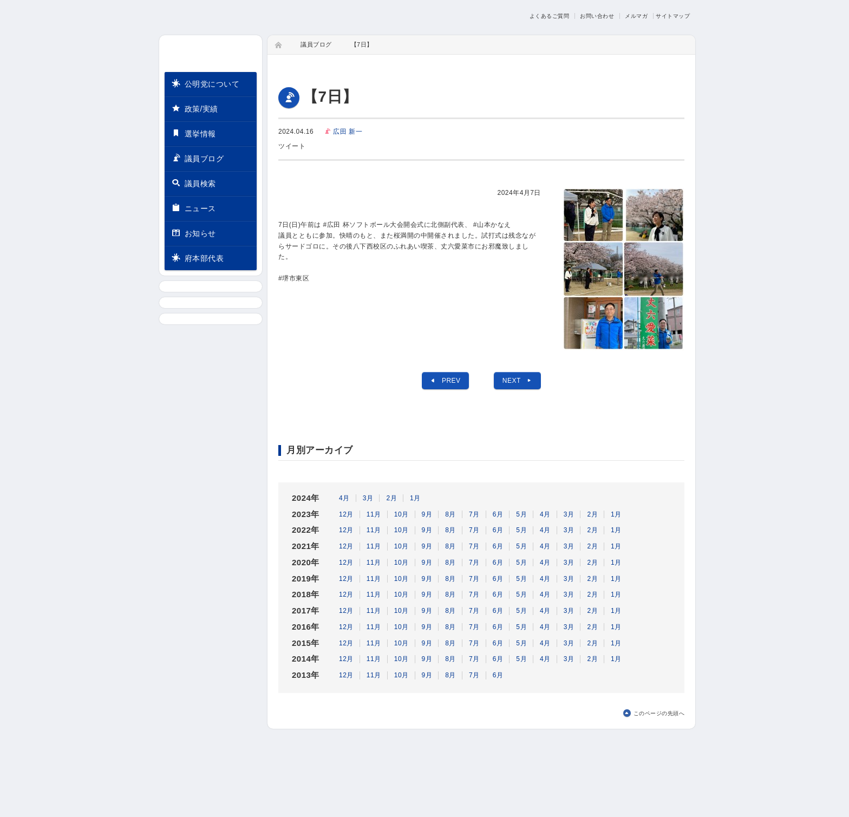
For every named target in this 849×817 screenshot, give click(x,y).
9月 (427, 514)
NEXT (517, 380)
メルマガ (636, 16)
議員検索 (194, 183)
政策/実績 (195, 108)
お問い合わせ (597, 16)
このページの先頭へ (659, 713)
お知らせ (194, 232)
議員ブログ (198, 158)
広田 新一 (347, 131)
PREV (445, 380)
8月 (450, 514)
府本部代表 (198, 257)
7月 (474, 514)
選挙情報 (194, 133)
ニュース (194, 207)
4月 (344, 498)
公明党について (205, 83)
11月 (374, 514)
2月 (391, 498)
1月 (415, 498)
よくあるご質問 (550, 16)
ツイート (291, 146)
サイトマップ (673, 16)
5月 (521, 514)
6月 (498, 514)
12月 (346, 514)
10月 (401, 514)
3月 (368, 498)
